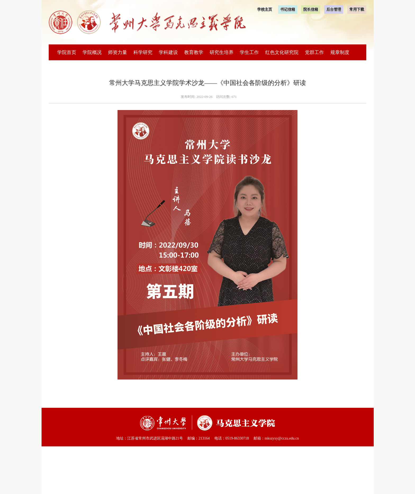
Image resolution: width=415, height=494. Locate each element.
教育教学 (193, 52)
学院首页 (66, 52)
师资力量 (117, 52)
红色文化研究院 (282, 52)
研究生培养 (221, 52)
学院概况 (92, 52)
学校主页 (264, 9)
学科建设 (168, 52)
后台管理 (333, 9)
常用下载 (356, 9)
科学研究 (142, 52)
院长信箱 (310, 9)
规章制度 (339, 52)
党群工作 (314, 52)
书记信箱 (287, 9)
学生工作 (249, 52)
